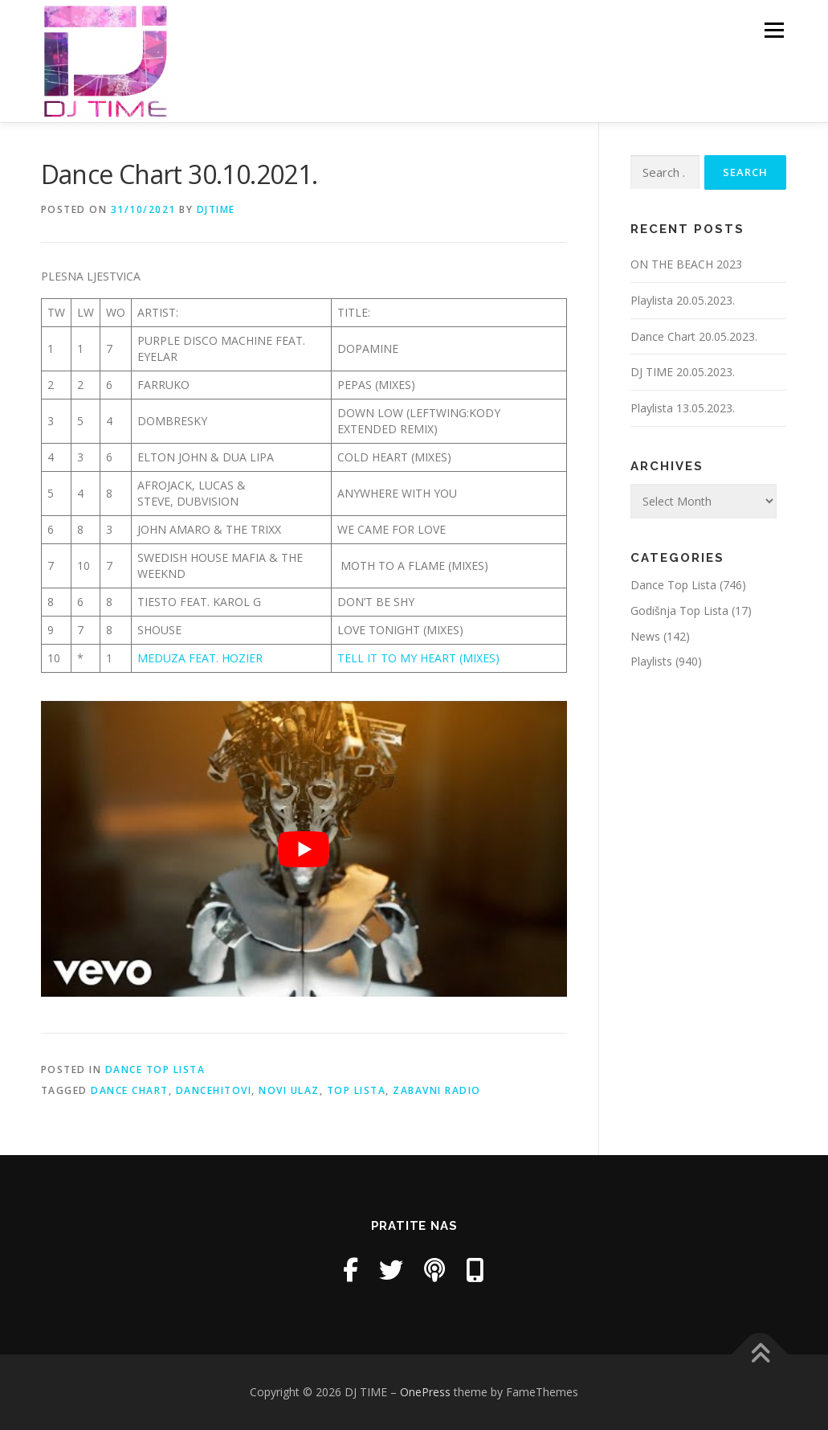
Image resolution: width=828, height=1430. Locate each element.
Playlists (651, 661)
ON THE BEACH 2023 (686, 264)
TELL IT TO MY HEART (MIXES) (418, 658)
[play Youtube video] (304, 849)
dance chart (130, 1090)
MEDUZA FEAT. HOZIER (200, 658)
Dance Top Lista (155, 1069)
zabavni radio (437, 1090)
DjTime (216, 209)
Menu (774, 30)
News (645, 636)
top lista (356, 1090)
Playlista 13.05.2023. (682, 408)
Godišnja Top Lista (679, 610)
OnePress (425, 1391)
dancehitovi (214, 1090)
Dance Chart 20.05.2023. (693, 336)
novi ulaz (289, 1090)
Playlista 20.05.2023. (682, 300)
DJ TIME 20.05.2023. (682, 371)
